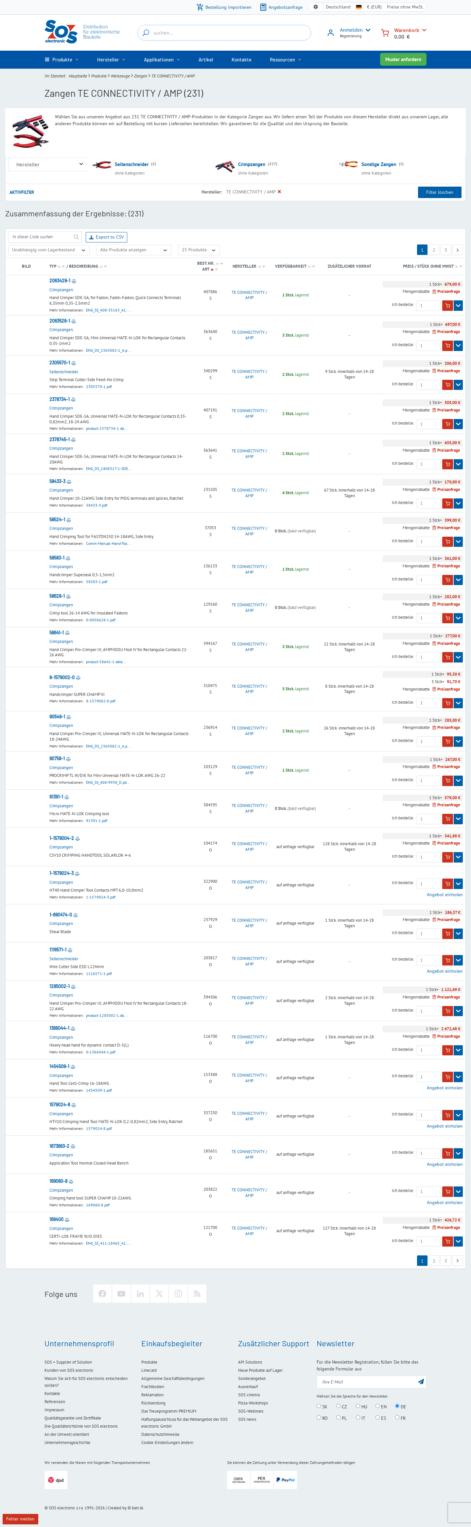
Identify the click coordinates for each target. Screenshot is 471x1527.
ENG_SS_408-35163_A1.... (108, 310)
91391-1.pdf (96, 820)
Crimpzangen (251, 164)
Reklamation (152, 1395)
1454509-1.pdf (99, 1090)
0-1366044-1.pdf (100, 1051)
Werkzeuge (120, 76)
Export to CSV (106, 237)
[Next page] (457, 249)
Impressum (54, 1410)
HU (361, 1406)
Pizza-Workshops (253, 1403)
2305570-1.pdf (99, 386)
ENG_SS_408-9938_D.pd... (108, 782)
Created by (117, 1508)
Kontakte (52, 1393)
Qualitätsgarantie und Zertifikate (72, 1418)
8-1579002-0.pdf (100, 700)
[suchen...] (146, 33)
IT (360, 1418)
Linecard (149, 1370)
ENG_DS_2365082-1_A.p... (108, 350)
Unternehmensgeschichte (67, 1442)
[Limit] (199, 250)
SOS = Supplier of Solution (68, 1362)
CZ (341, 1406)
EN (381, 1406)
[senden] (75, 236)
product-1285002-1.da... (107, 1015)
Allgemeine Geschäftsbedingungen (172, 1378)
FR (400, 1418)
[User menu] (367, 30)
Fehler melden (20, 1519)
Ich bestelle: (403, 304)
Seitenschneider (131, 164)
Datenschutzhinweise (160, 1434)
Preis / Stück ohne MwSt (428, 266)
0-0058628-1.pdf (100, 619)
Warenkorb (406, 30)
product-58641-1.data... (106, 661)
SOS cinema (249, 1395)
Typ (52, 266)
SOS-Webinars (250, 1411)
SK (322, 1406)
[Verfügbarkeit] (49, 250)
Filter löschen (439, 192)
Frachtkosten (152, 1386)
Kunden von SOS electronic (69, 1370)
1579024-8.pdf (99, 1128)
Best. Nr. (205, 263)
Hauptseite (78, 76)
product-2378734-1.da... (107, 428)
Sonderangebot (252, 1378)
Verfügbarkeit (290, 266)
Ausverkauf (248, 1386)
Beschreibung (83, 266)
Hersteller (244, 266)
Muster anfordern (403, 59)
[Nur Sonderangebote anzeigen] (133, 250)
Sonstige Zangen (378, 164)
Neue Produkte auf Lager (260, 1370)
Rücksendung (153, 1403)
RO (322, 1418)
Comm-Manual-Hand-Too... (108, 543)
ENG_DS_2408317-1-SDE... (108, 468)
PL (341, 1418)
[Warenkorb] (385, 32)
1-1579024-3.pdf (100, 897)
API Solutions (250, 1362)
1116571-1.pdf (99, 973)
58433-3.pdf (96, 505)
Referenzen (54, 1401)
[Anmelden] (331, 35)
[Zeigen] (458, 305)
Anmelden (351, 29)
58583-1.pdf (96, 581)
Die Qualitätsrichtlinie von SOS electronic (81, 1426)
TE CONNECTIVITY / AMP (249, 295)
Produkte (99, 76)
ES (380, 1418)
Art (205, 269)
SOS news (247, 1419)
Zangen (140, 76)
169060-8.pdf (98, 1204)
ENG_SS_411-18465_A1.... (108, 1243)
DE (400, 1406)
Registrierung (350, 35)
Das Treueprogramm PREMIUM (168, 1411)
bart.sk (137, 1508)
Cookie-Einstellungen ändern (167, 1442)
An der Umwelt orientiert (66, 1434)
